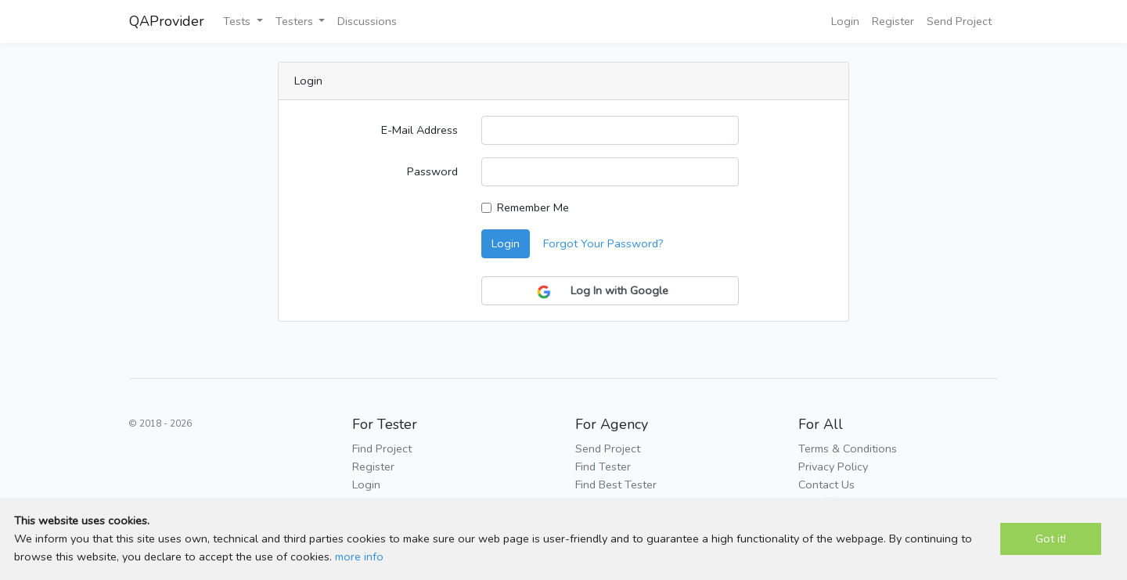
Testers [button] (295, 21)
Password (432, 171)
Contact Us (826, 484)
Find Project (382, 448)
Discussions (367, 21)
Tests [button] (238, 21)
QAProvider (166, 21)
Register (893, 21)
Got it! (1050, 538)
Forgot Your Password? (603, 243)
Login (845, 21)
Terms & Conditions (847, 448)
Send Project (959, 21)
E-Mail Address (419, 130)
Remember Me (533, 207)
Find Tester (603, 466)
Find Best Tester (616, 484)
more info (359, 556)
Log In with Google (610, 291)
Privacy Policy (833, 466)
